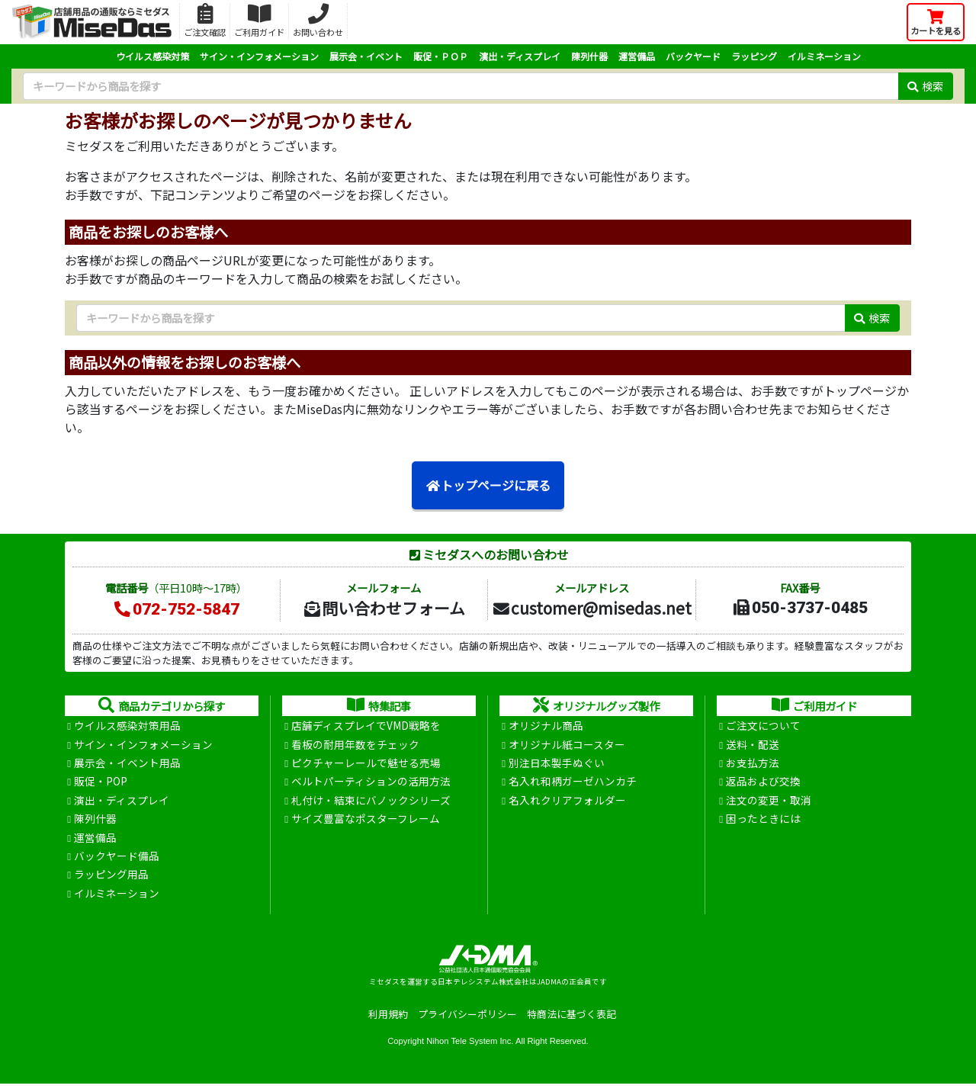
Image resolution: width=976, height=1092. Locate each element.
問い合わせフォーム (383, 607)
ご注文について (763, 726)
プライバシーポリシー (467, 1022)
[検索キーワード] (460, 86)
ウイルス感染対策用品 (127, 726)
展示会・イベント (366, 56)
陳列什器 (589, 56)
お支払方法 (752, 764)
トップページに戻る (488, 486)
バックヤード (693, 56)
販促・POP (100, 784)
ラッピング (754, 56)
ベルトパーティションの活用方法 (371, 784)
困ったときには (763, 822)
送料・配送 (752, 745)
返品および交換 (763, 784)
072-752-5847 (176, 609)
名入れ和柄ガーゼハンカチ (573, 784)
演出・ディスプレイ (519, 56)
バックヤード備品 (116, 861)
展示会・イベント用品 (127, 764)
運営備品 (636, 56)
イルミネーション (824, 56)
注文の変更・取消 (768, 803)
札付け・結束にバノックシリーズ (371, 803)
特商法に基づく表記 (571, 1022)
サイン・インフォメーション (259, 56)
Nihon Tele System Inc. (469, 1048)
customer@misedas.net (591, 607)
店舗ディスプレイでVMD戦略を (366, 726)
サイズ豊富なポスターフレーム (365, 822)
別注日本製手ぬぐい (557, 764)
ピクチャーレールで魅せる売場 (366, 764)
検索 (925, 86)
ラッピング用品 (111, 881)
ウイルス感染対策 (152, 56)
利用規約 (388, 1022)
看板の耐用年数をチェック (355, 745)
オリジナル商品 (546, 726)
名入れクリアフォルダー (567, 803)
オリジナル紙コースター (567, 745)
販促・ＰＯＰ (440, 56)
